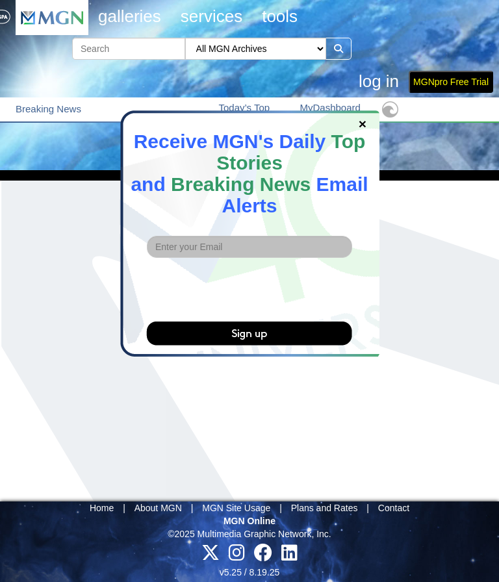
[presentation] (249, 289)
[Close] (362, 124)
